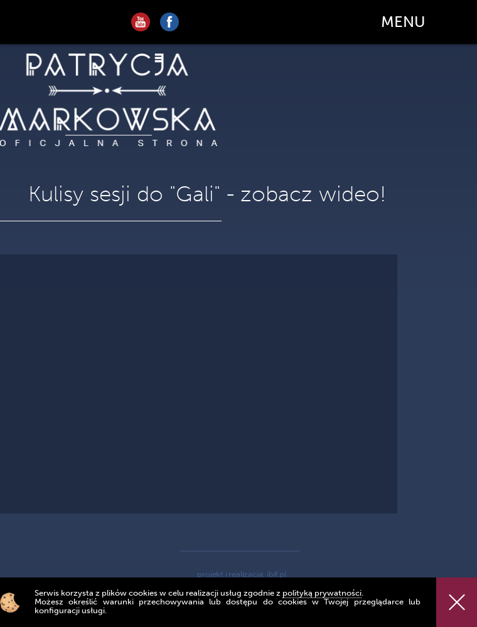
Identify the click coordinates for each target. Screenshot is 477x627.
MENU (403, 22)
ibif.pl (276, 574)
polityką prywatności (322, 593)
